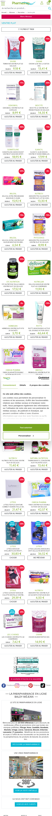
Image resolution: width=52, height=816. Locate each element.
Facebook (8, 685)
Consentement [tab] (9, 385)
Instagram (21, 685)
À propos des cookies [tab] (39, 385)
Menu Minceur (26, 16)
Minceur (12, 12)
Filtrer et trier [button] (26, 29)
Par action (21, 12)
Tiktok (46, 685)
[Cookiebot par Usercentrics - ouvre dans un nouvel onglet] (38, 378)
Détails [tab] (23, 385)
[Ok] (50, 8)
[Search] (24, 8)
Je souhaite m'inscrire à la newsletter (26, 679)
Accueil (3, 12)
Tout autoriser (26, 427)
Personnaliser (26, 436)
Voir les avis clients (26, 804)
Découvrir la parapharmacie (26, 744)
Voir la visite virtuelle (26, 790)
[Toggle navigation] (3, 3)
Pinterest (34, 685)
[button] (41, 3)
